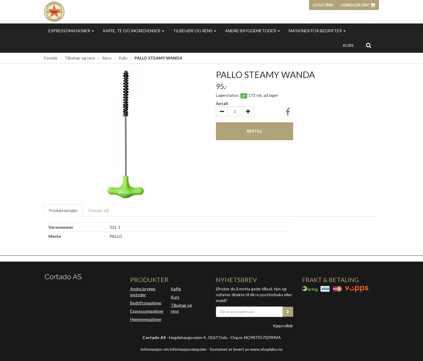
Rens (107, 57)
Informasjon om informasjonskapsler (173, 349)
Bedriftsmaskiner (146, 302)
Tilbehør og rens (194, 30)
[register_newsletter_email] (288, 312)
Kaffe (176, 288)
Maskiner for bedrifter (317, 30)
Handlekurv (358, 4)
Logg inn (323, 4)
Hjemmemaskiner (146, 319)
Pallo (123, 57)
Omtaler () (98, 210)
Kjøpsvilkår (283, 325)
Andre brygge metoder (142, 291)
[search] (368, 45)
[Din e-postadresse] (249, 311)
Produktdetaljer (63, 210)
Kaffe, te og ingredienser (133, 30)
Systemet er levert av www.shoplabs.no (246, 349)
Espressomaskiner (71, 30)
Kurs (348, 45)
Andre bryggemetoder (252, 30)
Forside (51, 57)
